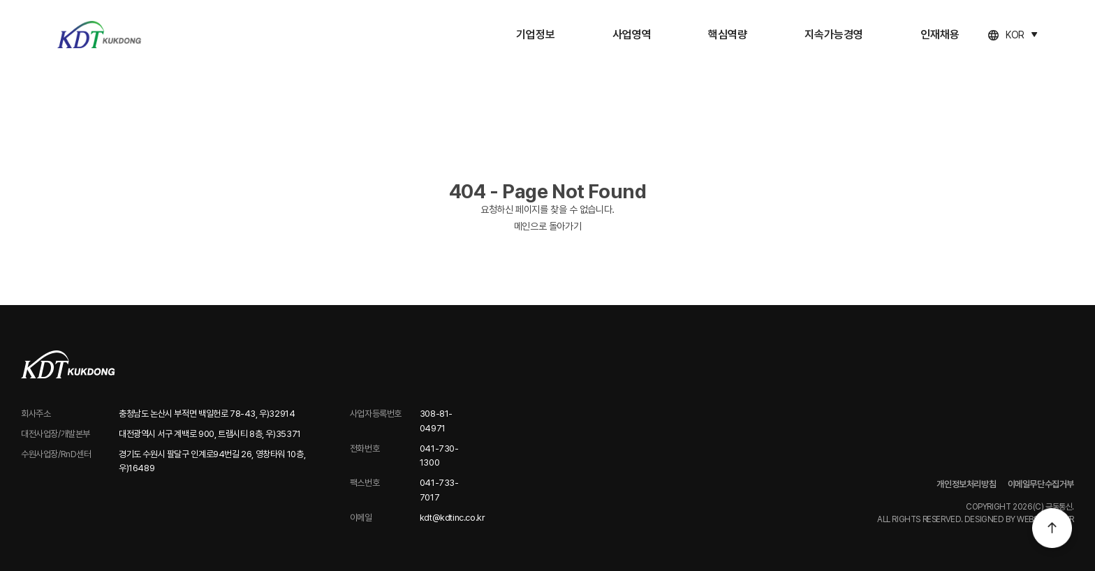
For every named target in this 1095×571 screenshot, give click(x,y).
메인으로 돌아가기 (547, 226)
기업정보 (535, 34)
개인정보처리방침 (966, 484)
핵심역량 (727, 34)
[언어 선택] (1012, 35)
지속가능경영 (833, 34)
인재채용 (940, 34)
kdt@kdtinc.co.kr (452, 517)
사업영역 (632, 34)
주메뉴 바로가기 (0, 0)
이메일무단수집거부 (1041, 484)
